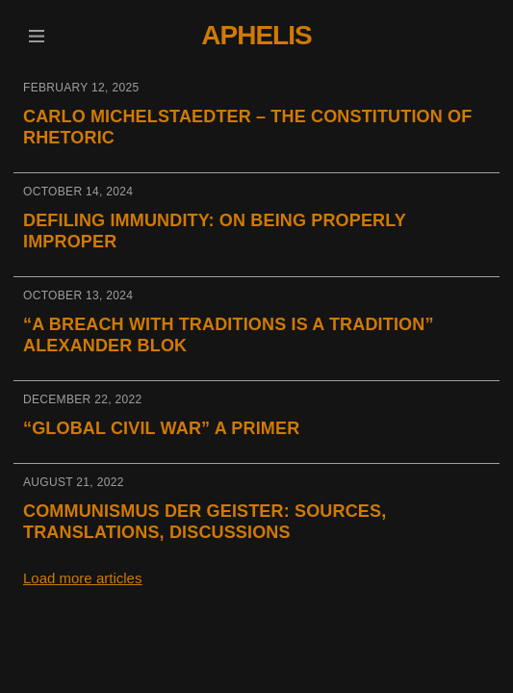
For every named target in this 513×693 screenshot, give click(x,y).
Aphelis (256, 35)
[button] (36, 36)
